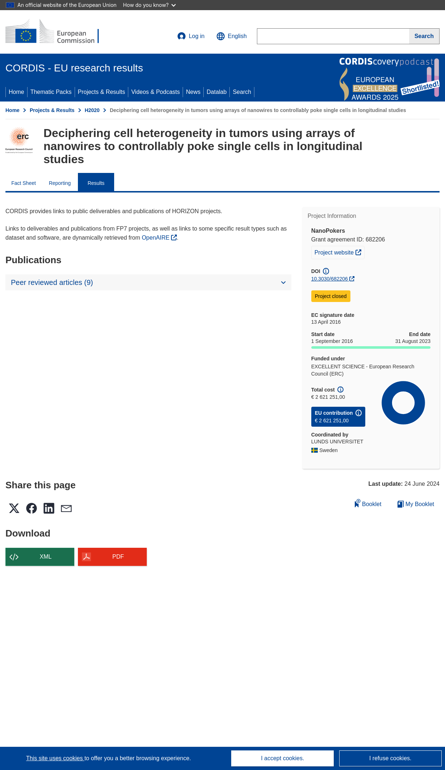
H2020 (92, 110)
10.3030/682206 (329, 279)
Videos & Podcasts (155, 92)
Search (242, 92)
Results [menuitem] (96, 183)
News (193, 92)
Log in (191, 36)
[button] (232, 36)
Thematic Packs (51, 92)
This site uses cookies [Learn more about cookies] (55, 758)
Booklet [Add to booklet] (368, 503)
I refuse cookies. (390, 758)
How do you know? (149, 5)
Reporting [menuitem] (60, 183)
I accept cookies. (282, 758)
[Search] (424, 36)
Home (16, 92)
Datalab (216, 92)
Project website (339, 252)
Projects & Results (101, 92)
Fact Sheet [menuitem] (23, 183)
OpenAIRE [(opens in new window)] (156, 238)
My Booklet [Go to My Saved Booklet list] (416, 504)
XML (46, 557)
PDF (118, 557)
